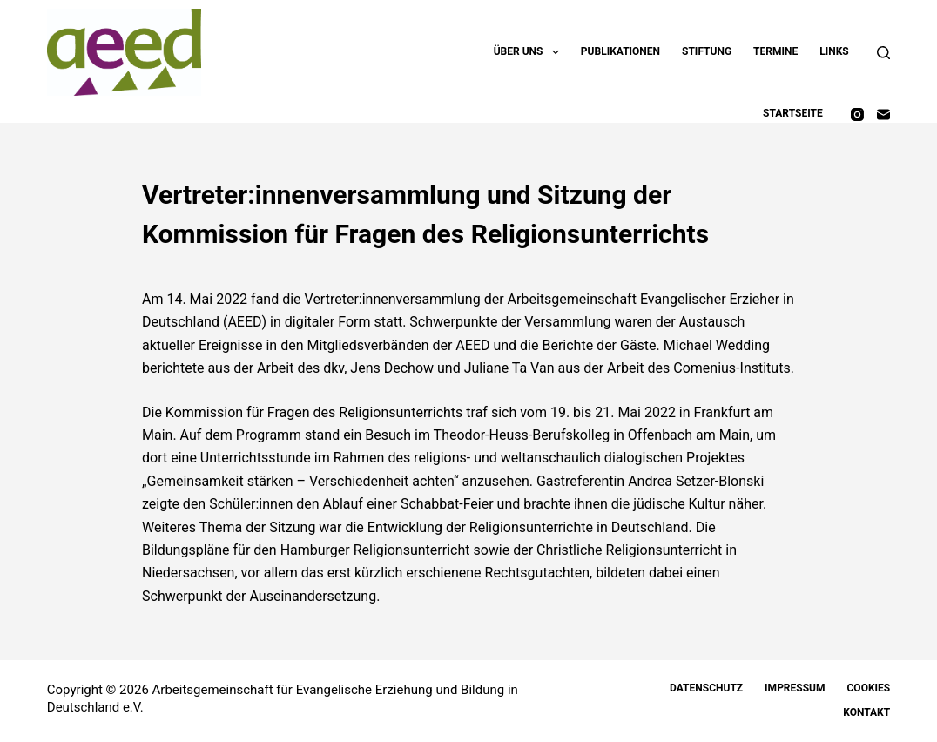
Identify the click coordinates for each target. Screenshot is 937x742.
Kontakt (866, 712)
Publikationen (620, 51)
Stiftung (706, 51)
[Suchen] (883, 52)
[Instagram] (857, 114)
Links (834, 51)
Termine (775, 51)
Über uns (530, 52)
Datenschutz (706, 688)
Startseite (793, 113)
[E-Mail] (883, 114)
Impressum (795, 688)
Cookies (869, 688)
